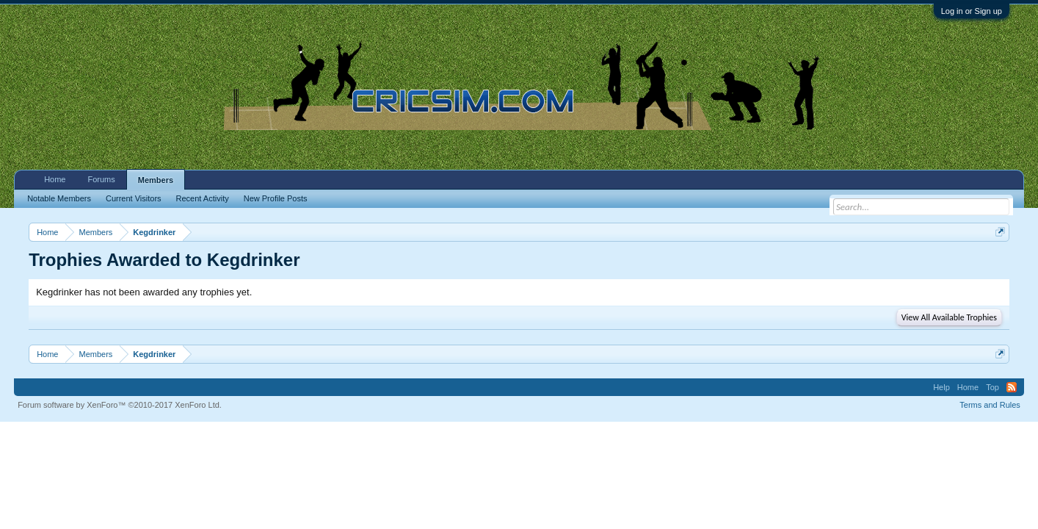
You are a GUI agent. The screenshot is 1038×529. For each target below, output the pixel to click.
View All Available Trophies (949, 317)
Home (54, 179)
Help (941, 387)
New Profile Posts (276, 198)
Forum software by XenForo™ (120, 404)
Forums (101, 179)
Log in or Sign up (971, 11)
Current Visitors (133, 198)
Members (155, 180)
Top (992, 387)
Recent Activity (202, 198)
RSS (1011, 387)
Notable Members (59, 198)
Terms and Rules (989, 404)
